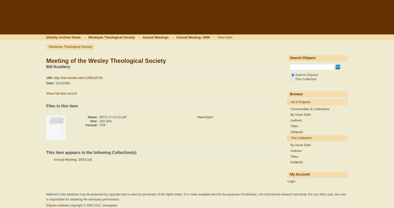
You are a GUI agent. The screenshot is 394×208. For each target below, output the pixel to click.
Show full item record (61, 93)
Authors (296, 120)
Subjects (296, 132)
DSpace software (57, 205)
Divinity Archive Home (63, 37)
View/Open (205, 117)
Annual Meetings (155, 37)
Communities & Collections (309, 109)
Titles (294, 126)
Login (344, 6)
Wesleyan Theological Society (111, 37)
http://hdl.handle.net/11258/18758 (78, 78)
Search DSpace (304, 75)
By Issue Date (300, 114)
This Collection (304, 79)
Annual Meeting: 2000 (193, 37)
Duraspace (110, 205)
